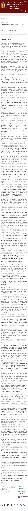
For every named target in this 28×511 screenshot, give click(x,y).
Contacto (3, 491)
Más (2, 482)
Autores (17, 24)
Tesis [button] (4, 14)
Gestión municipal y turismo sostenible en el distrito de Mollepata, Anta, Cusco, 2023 (14, 181)
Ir (25, 33)
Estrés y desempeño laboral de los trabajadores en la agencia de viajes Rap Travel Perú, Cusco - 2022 (14, 355)
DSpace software (8, 486)
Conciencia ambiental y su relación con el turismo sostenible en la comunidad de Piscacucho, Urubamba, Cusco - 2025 (14, 114)
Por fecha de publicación (8, 24)
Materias (4, 27)
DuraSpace (4, 489)
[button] (21, 11)
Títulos (22, 24)
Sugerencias (10, 491)
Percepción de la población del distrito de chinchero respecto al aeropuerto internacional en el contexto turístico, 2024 (14, 246)
